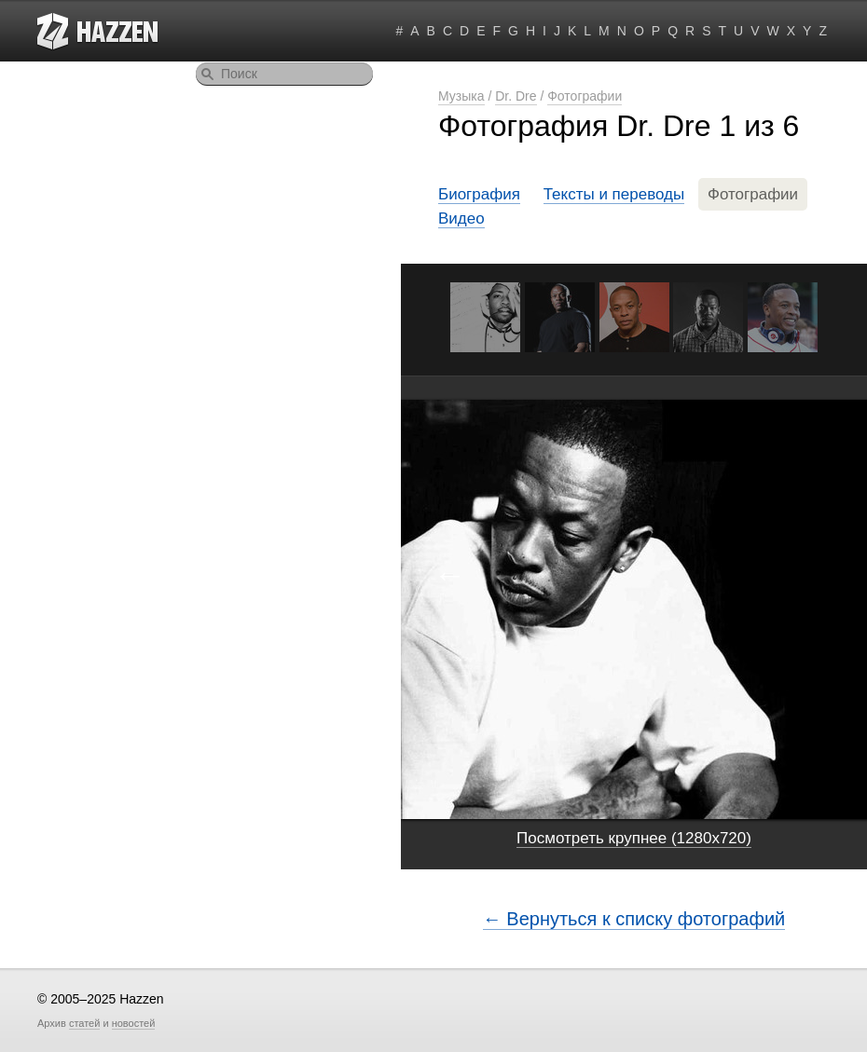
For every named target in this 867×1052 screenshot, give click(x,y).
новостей (134, 1023)
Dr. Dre (515, 96)
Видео (461, 218)
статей (84, 1023)
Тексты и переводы (614, 194)
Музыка (461, 96)
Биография (479, 194)
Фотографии (584, 96)
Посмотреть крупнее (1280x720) (633, 838)
